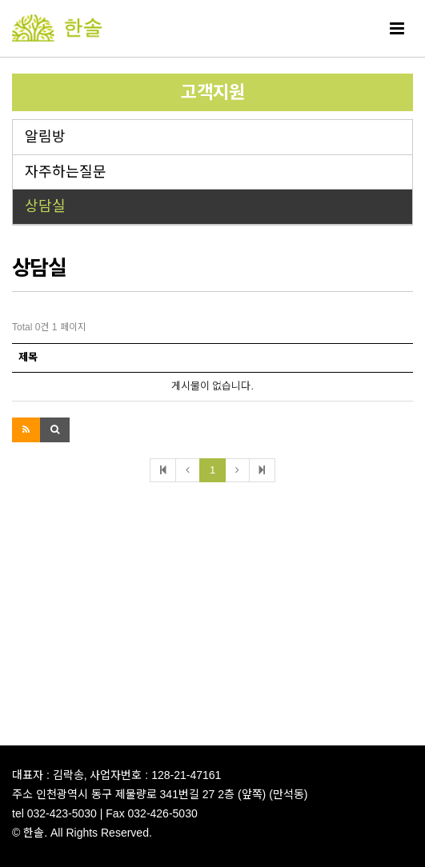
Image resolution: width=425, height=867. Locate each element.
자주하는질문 (65, 172)
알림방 (45, 137)
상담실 (45, 206)
